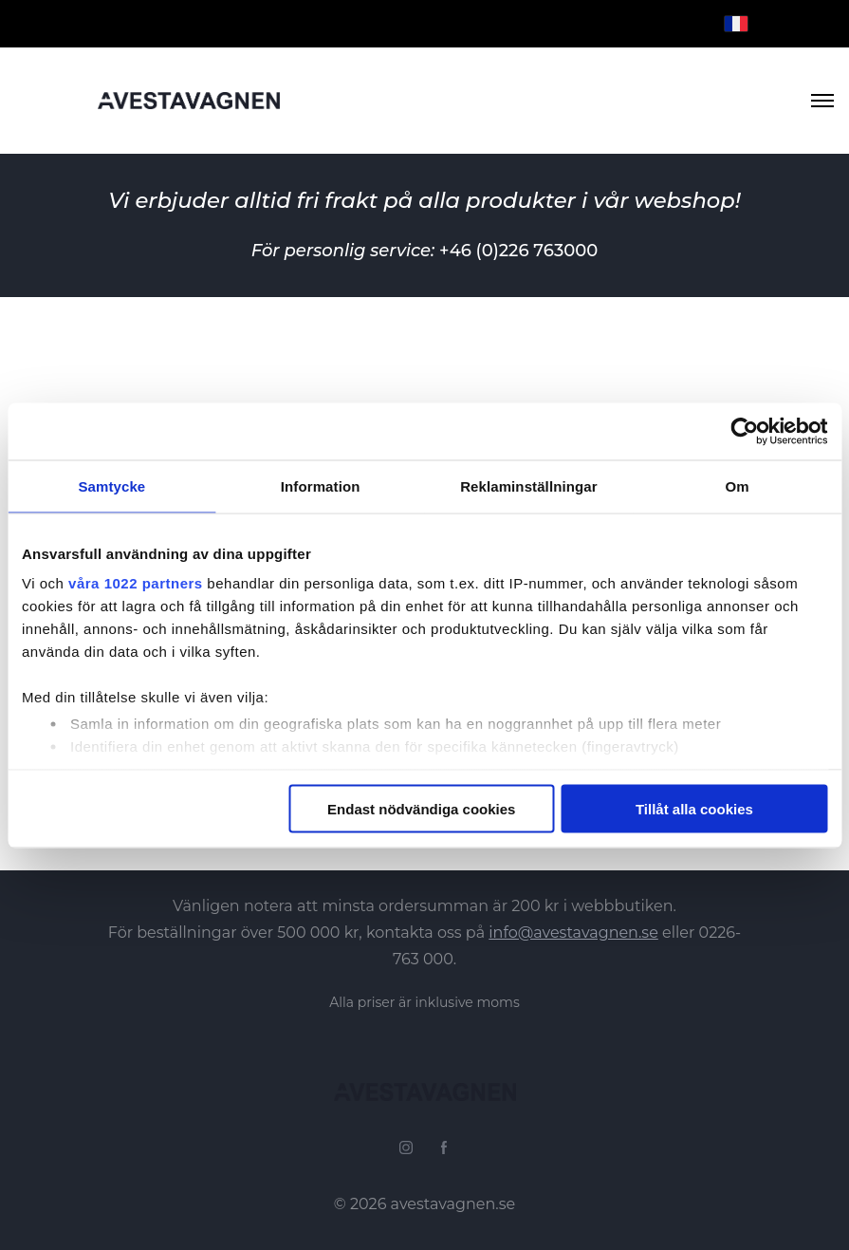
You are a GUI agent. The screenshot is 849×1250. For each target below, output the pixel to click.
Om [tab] (737, 485)
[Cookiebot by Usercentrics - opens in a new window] (744, 431)
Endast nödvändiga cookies (421, 808)
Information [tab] (320, 485)
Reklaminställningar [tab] (528, 485)
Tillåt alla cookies (694, 808)
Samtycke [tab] (111, 485)
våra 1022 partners (135, 583)
